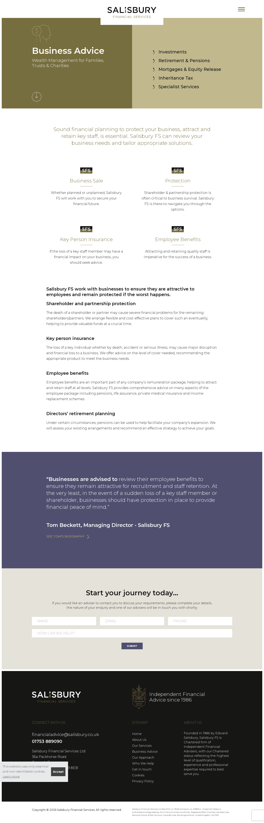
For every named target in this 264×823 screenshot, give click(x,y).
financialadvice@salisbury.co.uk (65, 734)
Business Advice (145, 752)
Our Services (142, 746)
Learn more (11, 776)
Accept (58, 771)
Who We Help (143, 763)
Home (137, 734)
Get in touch (142, 769)
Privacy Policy (143, 781)
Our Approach (143, 757)
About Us (139, 740)
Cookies (138, 775)
